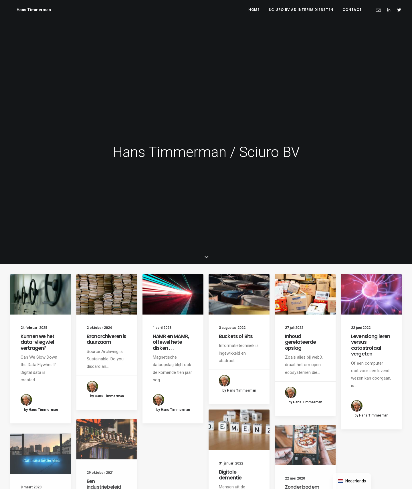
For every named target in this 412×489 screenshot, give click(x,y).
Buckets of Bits (236, 336)
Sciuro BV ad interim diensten (301, 9)
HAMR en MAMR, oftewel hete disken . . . (171, 342)
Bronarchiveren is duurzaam (106, 339)
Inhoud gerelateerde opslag (300, 342)
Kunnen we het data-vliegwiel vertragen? (37, 342)
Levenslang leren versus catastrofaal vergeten (370, 345)
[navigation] (352, 481)
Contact (352, 9)
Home (254, 9)
